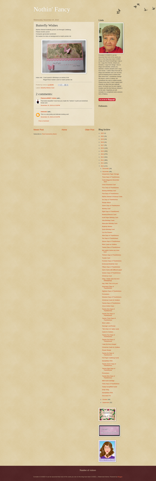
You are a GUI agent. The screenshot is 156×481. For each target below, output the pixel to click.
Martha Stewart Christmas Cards (112, 196)
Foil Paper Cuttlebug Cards (110, 358)
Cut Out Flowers (107, 232)
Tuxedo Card (106, 258)
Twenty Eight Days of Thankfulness (108, 369)
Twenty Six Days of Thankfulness (108, 354)
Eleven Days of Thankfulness (111, 241)
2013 (102, 157)
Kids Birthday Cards (108, 220)
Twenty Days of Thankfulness (111, 303)
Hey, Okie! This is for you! (110, 283)
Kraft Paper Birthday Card (110, 217)
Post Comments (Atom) (49, 134)
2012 (102, 160)
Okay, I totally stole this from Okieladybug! (110, 279)
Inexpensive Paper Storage (110, 174)
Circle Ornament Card (109, 184)
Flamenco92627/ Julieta (48, 98)
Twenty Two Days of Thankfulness (108, 314)
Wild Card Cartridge (108, 380)
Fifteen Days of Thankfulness (111, 267)
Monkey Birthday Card (109, 190)
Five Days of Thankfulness (110, 193)
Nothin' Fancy (52, 9)
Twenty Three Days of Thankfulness (109, 319)
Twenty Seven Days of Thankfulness (109, 364)
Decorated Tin (106, 395)
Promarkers (105, 294)
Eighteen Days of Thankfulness (111, 291)
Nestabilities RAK (107, 392)
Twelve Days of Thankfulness (111, 247)
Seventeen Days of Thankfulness (108, 287)
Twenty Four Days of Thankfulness (108, 335)
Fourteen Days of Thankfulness (111, 261)
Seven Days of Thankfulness (111, 205)
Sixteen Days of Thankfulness (111, 273)
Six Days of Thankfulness (110, 199)
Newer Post (39, 130)
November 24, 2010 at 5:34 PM (50, 117)
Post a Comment (44, 121)
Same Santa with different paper (112, 270)
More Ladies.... (106, 323)
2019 (102, 139)
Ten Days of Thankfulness (110, 238)
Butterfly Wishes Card (47, 88)
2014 (102, 154)
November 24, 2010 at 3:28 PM (50, 105)
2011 (102, 163)
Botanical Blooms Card (109, 214)
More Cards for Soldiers (109, 244)
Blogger (120, 477)
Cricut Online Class (108, 306)
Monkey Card (106, 208)
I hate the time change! (109, 344)
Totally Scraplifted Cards (109, 387)
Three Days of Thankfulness (110, 177)
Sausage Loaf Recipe (108, 326)
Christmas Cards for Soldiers (111, 300)
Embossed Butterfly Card (110, 264)
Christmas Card (107, 276)
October (105, 399)
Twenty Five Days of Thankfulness (108, 340)
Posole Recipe (106, 350)
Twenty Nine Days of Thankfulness (108, 376)
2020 (102, 136)
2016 (102, 148)
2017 (102, 145)
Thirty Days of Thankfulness (110, 384)
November (105, 171)
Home (64, 130)
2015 (102, 151)
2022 (102, 133)
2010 (102, 166)
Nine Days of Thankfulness (110, 235)
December (105, 168)
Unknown (44, 111)
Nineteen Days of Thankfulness (111, 297)
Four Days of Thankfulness (110, 187)
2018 (102, 142)
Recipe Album (106, 202)
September (106, 402)
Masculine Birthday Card (109, 223)
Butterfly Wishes (107, 226)
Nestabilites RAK (107, 361)
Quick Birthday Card (108, 229)
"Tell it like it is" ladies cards (110, 329)
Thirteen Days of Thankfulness (111, 255)
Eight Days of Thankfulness (110, 211)
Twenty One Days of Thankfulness (108, 309)
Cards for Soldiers (107, 332)
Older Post (89, 130)
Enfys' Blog (105, 389)
